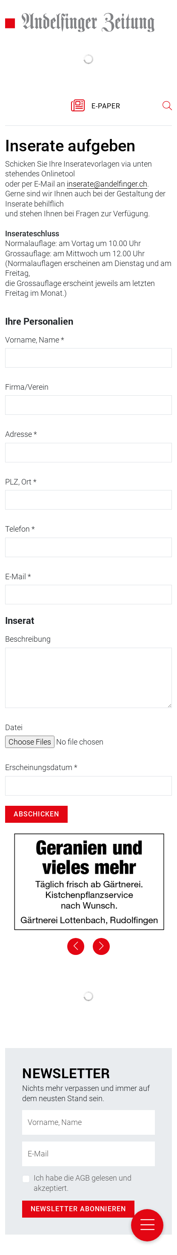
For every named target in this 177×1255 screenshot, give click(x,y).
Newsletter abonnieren (78, 1209)
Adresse (21, 434)
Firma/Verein (27, 386)
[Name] (88, 1122)
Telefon (20, 528)
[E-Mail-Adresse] (88, 1154)
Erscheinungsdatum (41, 767)
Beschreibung (28, 639)
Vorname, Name (34, 339)
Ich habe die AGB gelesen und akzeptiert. (82, 1182)
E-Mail (18, 576)
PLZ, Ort (21, 481)
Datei (14, 727)
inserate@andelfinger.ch (107, 183)
